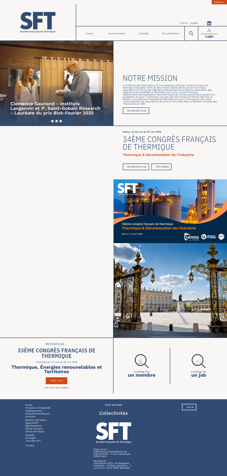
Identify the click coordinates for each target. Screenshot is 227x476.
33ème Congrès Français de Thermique (57, 353)
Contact (29, 445)
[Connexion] (209, 33)
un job (198, 374)
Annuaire (30, 416)
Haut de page (113, 405)
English (194, 23)
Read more (58, 380)
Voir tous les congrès (56, 387)
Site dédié (162, 166)
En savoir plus (136, 110)
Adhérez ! (219, 2)
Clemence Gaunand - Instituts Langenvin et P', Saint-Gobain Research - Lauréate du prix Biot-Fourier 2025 (55, 108)
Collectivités (113, 413)
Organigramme (33, 410)
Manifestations (33, 425)
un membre (141, 374)
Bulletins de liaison (36, 420)
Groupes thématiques (37, 413)
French (184, 23)
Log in (190, 407)
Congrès (30, 435)
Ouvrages (30, 438)
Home (89, 33)
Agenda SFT (32, 423)
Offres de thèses (34, 431)
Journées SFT (33, 440)
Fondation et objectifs (37, 407)
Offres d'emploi (34, 428)
